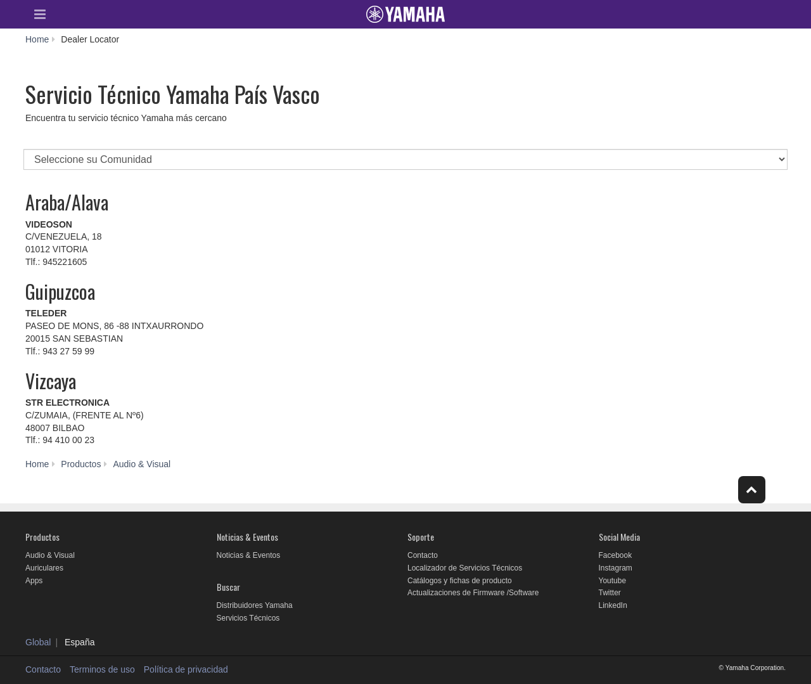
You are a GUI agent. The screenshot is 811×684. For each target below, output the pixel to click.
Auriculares (44, 568)
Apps (33, 580)
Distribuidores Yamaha (255, 605)
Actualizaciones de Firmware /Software (473, 592)
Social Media (619, 536)
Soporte (420, 536)
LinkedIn (613, 605)
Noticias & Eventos (247, 536)
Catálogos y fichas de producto (459, 580)
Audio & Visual (50, 555)
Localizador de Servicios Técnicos (464, 568)
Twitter (610, 592)
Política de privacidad (186, 669)
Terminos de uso (102, 669)
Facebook (615, 555)
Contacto (422, 555)
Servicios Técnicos (248, 618)
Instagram (615, 568)
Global (38, 642)
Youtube (613, 580)
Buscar (228, 586)
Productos (42, 536)
